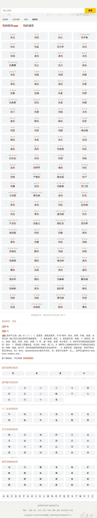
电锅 (84, 129)
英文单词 (64, 510)
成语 (58, 510)
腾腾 (12, 64)
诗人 (35, 510)
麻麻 (60, 277)
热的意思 (28, 358)
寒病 (60, 296)
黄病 (36, 194)
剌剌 (12, 287)
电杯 (60, 259)
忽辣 (60, 147)
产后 (12, 222)
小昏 (12, 194)
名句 (39, 510)
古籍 (30, 510)
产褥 (36, 175)
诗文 (44, 510)
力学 (60, 45)
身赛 (12, 101)
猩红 (60, 222)
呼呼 (36, 166)
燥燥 (60, 184)
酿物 (84, 277)
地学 (12, 277)
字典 (49, 510)
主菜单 (95, 4)
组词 (26, 19)
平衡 (84, 36)
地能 (12, 231)
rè (8, 331)
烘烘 (36, 305)
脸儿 (36, 222)
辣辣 (12, 259)
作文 (71, 510)
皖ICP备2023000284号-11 (61, 515)
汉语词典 (16, 19)
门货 (84, 184)
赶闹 (84, 203)
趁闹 (60, 212)
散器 (60, 175)
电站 (12, 250)
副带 (60, 287)
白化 (12, 157)
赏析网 (5, 19)
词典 (53, 510)
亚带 (84, 222)
